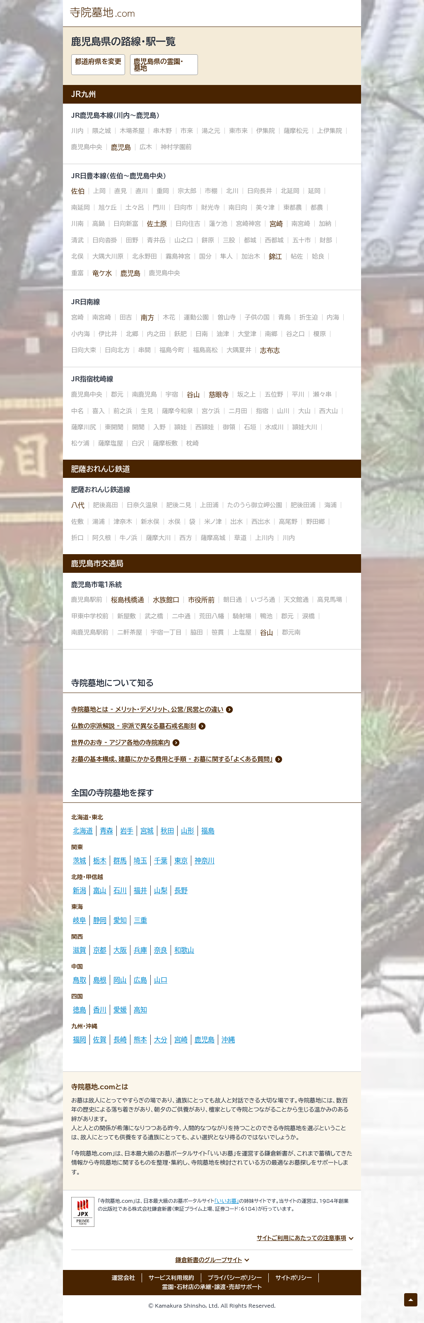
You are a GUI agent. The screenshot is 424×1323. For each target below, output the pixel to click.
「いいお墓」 (226, 1200)
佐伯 (77, 191)
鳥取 (79, 979)
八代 (77, 505)
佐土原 (157, 223)
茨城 (79, 860)
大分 (160, 1039)
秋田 (167, 830)
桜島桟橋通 (127, 599)
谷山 (193, 394)
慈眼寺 (219, 394)
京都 (99, 950)
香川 (99, 1009)
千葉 (160, 860)
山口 (160, 979)
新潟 (79, 890)
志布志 (270, 350)
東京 (181, 860)
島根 (99, 979)
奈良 (160, 950)
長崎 (120, 1039)
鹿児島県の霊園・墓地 (158, 64)
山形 (187, 830)
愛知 (120, 920)
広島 (140, 979)
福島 (207, 830)
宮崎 (276, 223)
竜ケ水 (102, 273)
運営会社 (123, 1278)
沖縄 (228, 1039)
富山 (99, 890)
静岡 (99, 920)
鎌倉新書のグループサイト (209, 1260)
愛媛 (120, 1009)
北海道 (83, 830)
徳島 (79, 1009)
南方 (147, 317)
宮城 (147, 830)
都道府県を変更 (98, 61)
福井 (140, 890)
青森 (106, 830)
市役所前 (201, 599)
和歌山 (184, 950)
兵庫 (140, 950)
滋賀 (79, 950)
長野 (181, 890)
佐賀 (99, 1039)
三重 (140, 920)
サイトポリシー (293, 1278)
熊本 (140, 1039)
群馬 (120, 860)
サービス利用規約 (171, 1278)
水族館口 (166, 599)
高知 (140, 1009)
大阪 (120, 950)
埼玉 (140, 860)
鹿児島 (121, 147)
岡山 (120, 979)
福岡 (79, 1039)
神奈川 (204, 860)
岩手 (126, 830)
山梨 (160, 890)
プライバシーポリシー (235, 1278)
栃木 (99, 860)
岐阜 (79, 920)
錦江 (275, 256)
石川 (120, 890)
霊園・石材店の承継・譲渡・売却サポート (212, 1287)
